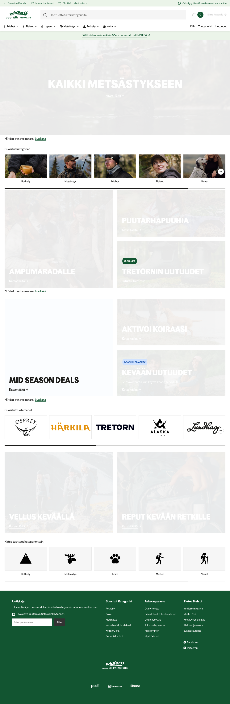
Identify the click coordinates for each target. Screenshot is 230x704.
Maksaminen (152, 630)
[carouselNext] (221, 172)
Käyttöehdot (152, 636)
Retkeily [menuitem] (90, 26)
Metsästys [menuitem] (69, 26)
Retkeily (110, 608)
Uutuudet (221, 26)
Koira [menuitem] (109, 26)
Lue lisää (40, 139)
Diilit (193, 26)
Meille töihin (190, 614)
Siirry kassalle (215, 14)
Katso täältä (113, 95)
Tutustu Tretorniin (134, 281)
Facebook (192, 642)
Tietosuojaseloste (193, 625)
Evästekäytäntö (192, 630)
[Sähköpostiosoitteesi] (32, 622)
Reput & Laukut (114, 636)
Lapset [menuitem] (48, 26)
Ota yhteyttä (152, 608)
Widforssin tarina (193, 608)
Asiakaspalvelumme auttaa (214, 3)
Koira (108, 614)
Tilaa (59, 622)
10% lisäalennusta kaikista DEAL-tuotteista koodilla (114, 35)
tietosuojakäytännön (53, 614)
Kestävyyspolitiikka (194, 619)
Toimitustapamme (155, 625)
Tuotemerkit (205, 26)
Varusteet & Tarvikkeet (118, 625)
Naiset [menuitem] (29, 26)
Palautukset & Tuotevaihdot (160, 614)
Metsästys (111, 619)
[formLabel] (113, 14)
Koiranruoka (112, 630)
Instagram (193, 648)
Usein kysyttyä (153, 619)
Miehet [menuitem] (11, 26)
